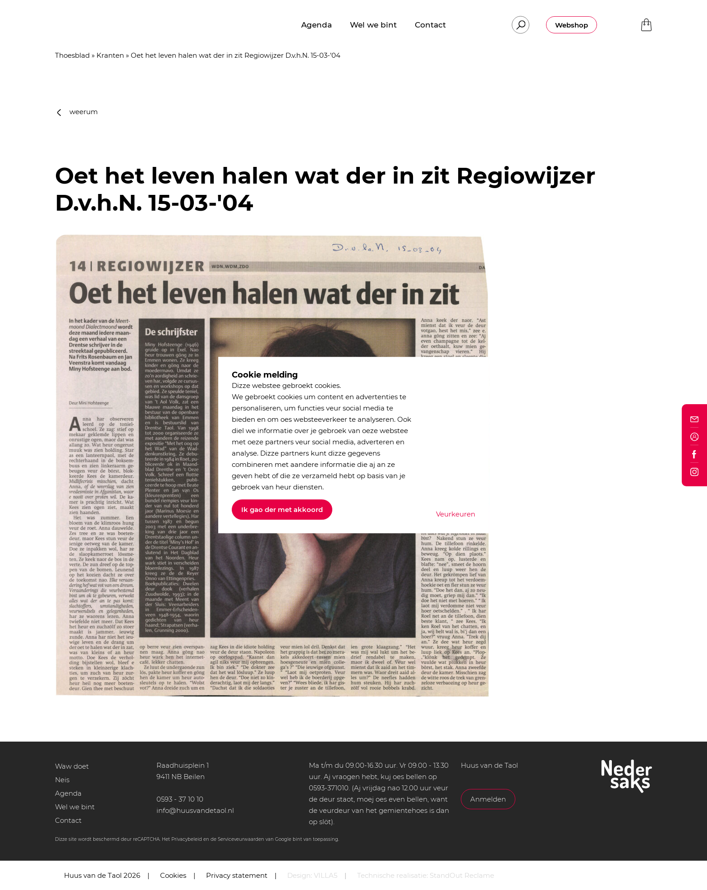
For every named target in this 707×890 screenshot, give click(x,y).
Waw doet (72, 766)
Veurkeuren (455, 514)
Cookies (173, 875)
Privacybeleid (186, 839)
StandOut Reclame (462, 875)
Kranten (110, 55)
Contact (68, 820)
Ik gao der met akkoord (282, 509)
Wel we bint (75, 806)
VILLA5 (325, 875)
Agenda (68, 793)
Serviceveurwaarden (241, 839)
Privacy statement (236, 875)
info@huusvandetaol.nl (195, 810)
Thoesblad (72, 55)
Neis (62, 779)
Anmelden (488, 799)
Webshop (571, 25)
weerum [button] (77, 111)
